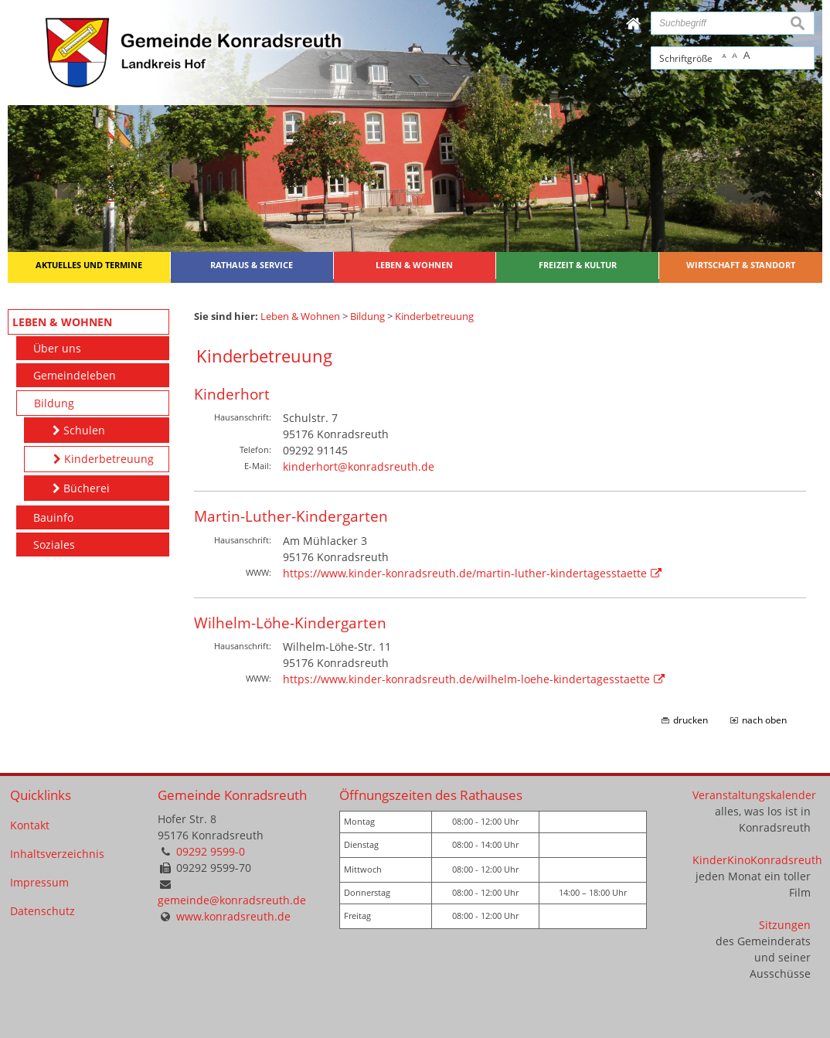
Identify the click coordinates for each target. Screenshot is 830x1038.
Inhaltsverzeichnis (57, 853)
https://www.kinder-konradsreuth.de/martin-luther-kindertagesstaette (465, 573)
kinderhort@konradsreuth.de (358, 466)
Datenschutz (42, 911)
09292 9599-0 (210, 851)
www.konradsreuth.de (233, 916)
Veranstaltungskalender (754, 795)
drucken (690, 720)
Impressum (39, 882)
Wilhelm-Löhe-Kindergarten (290, 622)
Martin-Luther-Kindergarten (291, 516)
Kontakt (29, 825)
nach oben (764, 720)
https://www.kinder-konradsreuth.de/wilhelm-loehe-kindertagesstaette (466, 679)
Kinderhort (232, 393)
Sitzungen (785, 924)
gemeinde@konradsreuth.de (232, 900)
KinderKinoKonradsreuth (757, 860)
